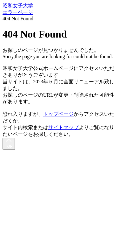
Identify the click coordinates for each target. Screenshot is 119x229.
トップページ (58, 114)
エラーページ (18, 12)
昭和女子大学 (18, 5)
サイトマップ (63, 127)
